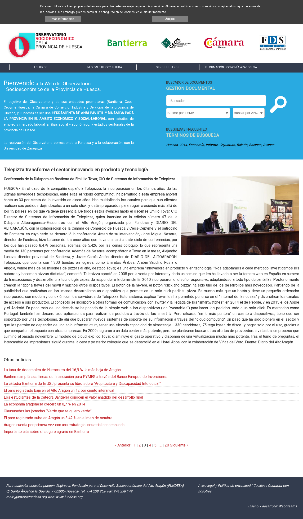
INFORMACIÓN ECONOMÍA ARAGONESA (231, 67)
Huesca (172, 145)
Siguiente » (178, 445)
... (161, 445)
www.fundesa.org (69, 497)
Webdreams (287, 506)
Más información (63, 19)
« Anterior (122, 445)
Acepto (169, 19)
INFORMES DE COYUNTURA (104, 67)
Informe (212, 145)
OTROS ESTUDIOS (167, 67)
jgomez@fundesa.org (30, 497)
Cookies (259, 486)
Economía (196, 145)
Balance (255, 145)
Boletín (242, 145)
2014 (183, 145)
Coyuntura (227, 145)
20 (167, 445)
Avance (268, 145)
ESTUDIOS (40, 67)
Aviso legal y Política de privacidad (224, 486)
